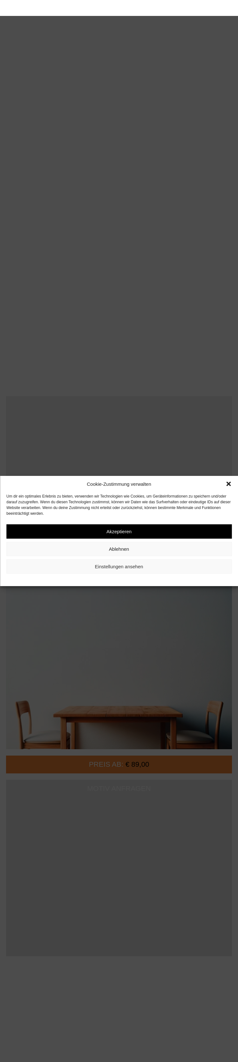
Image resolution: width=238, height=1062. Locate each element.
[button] (228, 484)
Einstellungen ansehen (119, 566)
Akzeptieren (119, 531)
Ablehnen (119, 549)
